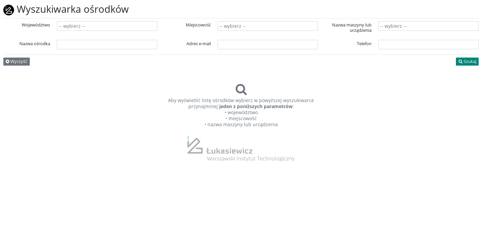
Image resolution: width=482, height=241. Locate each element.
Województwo (36, 25)
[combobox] (107, 26)
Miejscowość (198, 25)
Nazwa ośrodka (34, 44)
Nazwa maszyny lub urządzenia (352, 27)
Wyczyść (16, 61)
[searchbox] (107, 26)
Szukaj (467, 61)
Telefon (364, 44)
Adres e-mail (198, 44)
